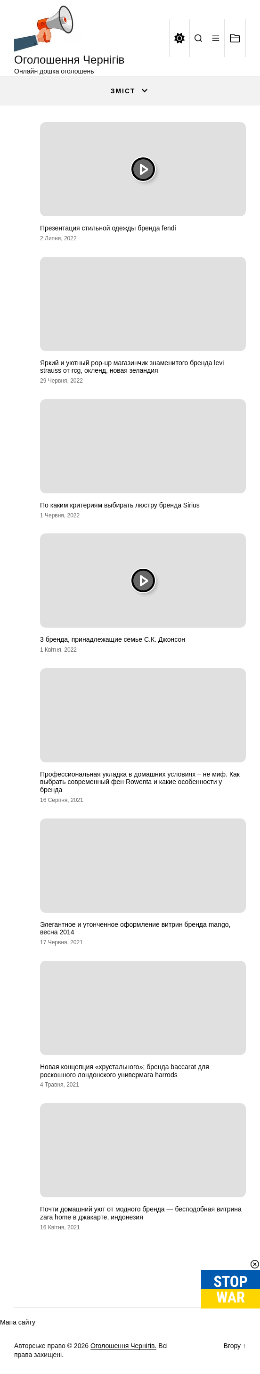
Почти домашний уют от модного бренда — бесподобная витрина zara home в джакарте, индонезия (141, 1213)
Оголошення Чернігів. (123, 1345)
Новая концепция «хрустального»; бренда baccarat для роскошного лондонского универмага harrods (124, 1071)
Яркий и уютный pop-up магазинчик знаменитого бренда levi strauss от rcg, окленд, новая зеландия (132, 367)
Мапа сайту (17, 1322)
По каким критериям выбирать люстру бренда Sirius (120, 505)
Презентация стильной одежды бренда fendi (108, 228)
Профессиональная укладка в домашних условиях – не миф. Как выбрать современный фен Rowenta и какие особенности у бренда (140, 782)
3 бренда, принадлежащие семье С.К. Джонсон (112, 639)
